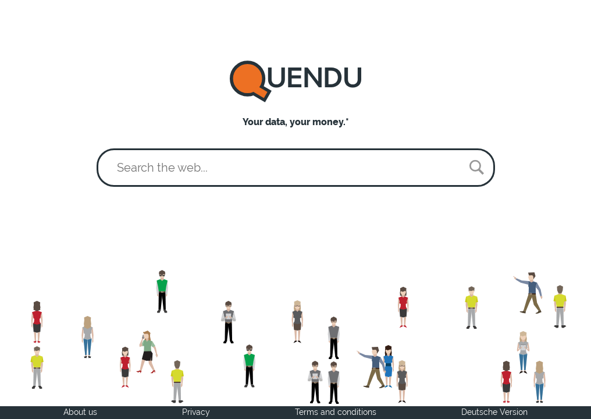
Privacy (196, 412)
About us (80, 412)
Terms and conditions (335, 412)
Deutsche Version (494, 412)
